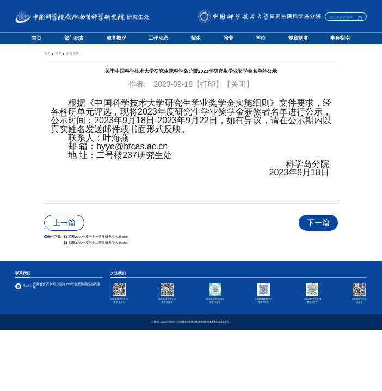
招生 (196, 38)
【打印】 (208, 84)
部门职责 (74, 38)
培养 (228, 38)
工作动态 (158, 38)
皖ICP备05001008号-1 (219, 322)
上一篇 (64, 222)
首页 (36, 38)
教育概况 (116, 38)
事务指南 (340, 38)
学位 (261, 38)
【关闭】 (238, 84)
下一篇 (318, 222)
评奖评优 (72, 53)
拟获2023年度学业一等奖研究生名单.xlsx (96, 236)
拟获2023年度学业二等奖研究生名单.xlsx (96, 242)
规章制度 (298, 38)
